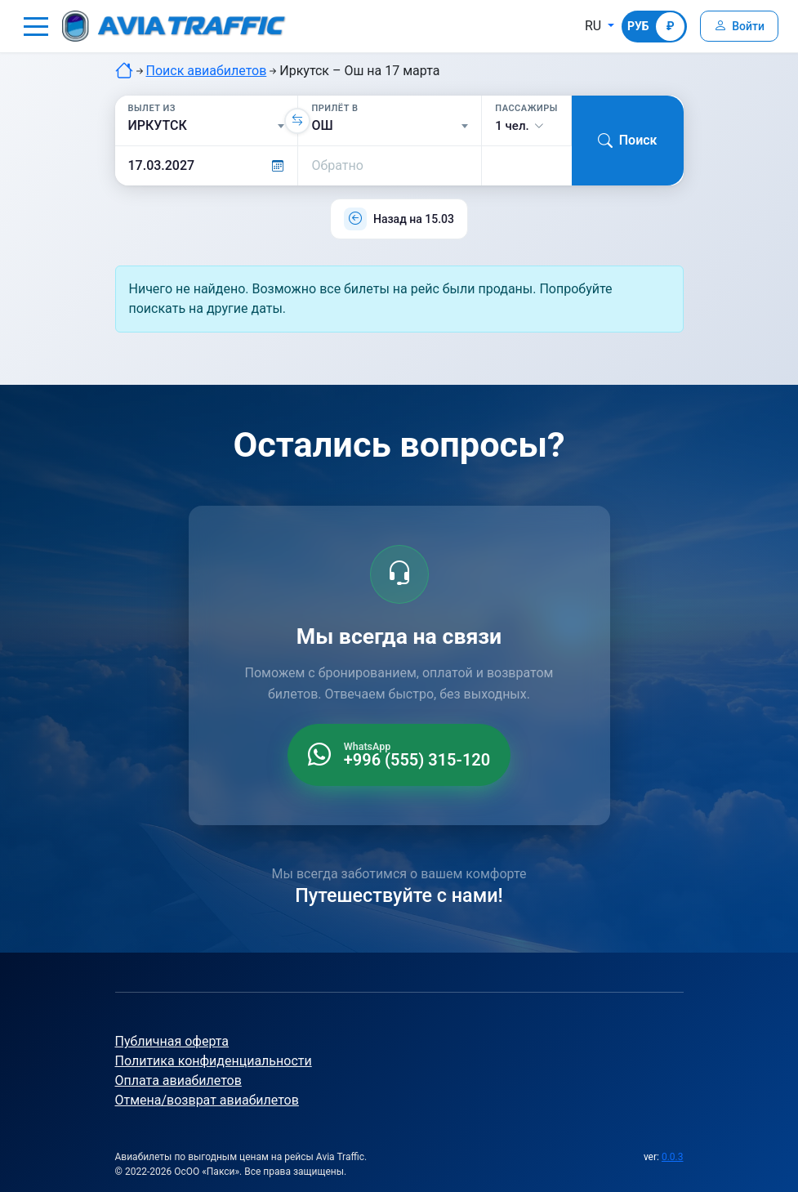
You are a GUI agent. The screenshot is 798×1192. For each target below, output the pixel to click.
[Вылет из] (206, 125)
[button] (36, 26)
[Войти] (739, 26)
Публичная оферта (172, 1041)
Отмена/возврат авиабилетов (207, 1100)
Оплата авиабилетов (178, 1080)
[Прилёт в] (389, 125)
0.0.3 (673, 1157)
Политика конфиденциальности (213, 1061)
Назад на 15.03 (413, 218)
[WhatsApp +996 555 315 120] (399, 755)
